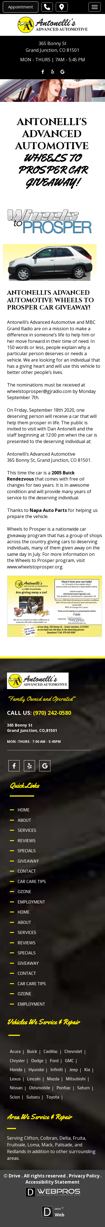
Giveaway (28, 861)
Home (23, 809)
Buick (32, 1051)
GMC (69, 1060)
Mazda (53, 1078)
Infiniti (56, 1069)
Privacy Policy (84, 1175)
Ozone (24, 891)
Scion (15, 1096)
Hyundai (36, 1069)
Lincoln (34, 1078)
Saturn (83, 1087)
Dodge (37, 1060)
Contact (27, 871)
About (24, 820)
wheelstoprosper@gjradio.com (39, 391)
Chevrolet (73, 1051)
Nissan (16, 1087)
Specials (27, 850)
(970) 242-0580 (52, 712)
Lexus (15, 1078)
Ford (54, 1060)
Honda (16, 1069)
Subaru (33, 1096)
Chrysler (17, 1060)
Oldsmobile (39, 1087)
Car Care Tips (32, 881)
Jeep (73, 1069)
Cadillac (51, 1051)
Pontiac (64, 1087)
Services (27, 830)
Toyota (52, 1096)
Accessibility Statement (52, 1182)
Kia (87, 1069)
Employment (31, 902)
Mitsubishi (75, 1078)
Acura (15, 1051)
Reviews (27, 840)
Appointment (20, 7)
